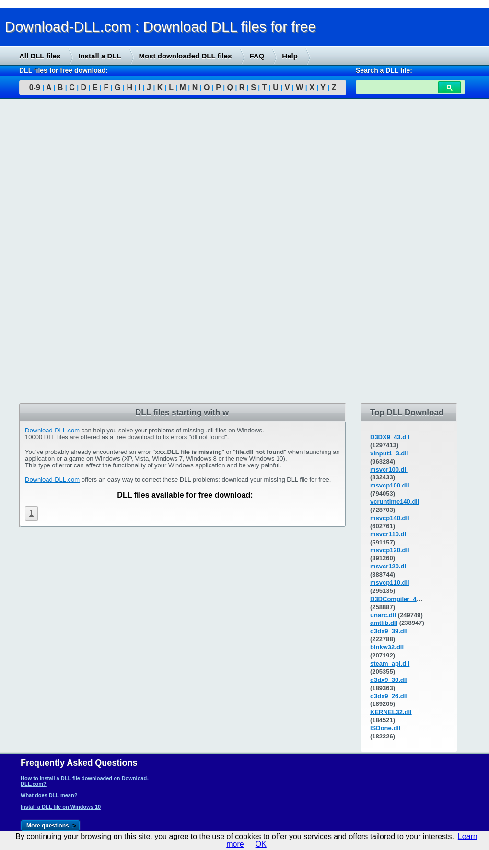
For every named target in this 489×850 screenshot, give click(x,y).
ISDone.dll (385, 728)
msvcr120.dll (389, 566)
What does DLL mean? (49, 795)
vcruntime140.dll (394, 501)
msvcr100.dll (389, 469)
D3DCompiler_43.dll (399, 598)
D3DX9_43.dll (389, 437)
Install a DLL (99, 56)
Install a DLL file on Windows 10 (61, 807)
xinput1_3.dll (389, 453)
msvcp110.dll (389, 582)
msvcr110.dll (389, 534)
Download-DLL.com (52, 430)
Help (290, 56)
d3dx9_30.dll (389, 679)
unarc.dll (383, 615)
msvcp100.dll (389, 485)
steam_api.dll (389, 663)
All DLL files (39, 56)
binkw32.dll (387, 647)
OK (261, 844)
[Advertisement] (72, 252)
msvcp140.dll (389, 517)
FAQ (257, 56)
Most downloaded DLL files (185, 56)
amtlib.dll (383, 622)
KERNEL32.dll (391, 711)
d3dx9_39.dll (389, 631)
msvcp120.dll (389, 550)
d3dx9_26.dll (389, 696)
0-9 (34, 87)
